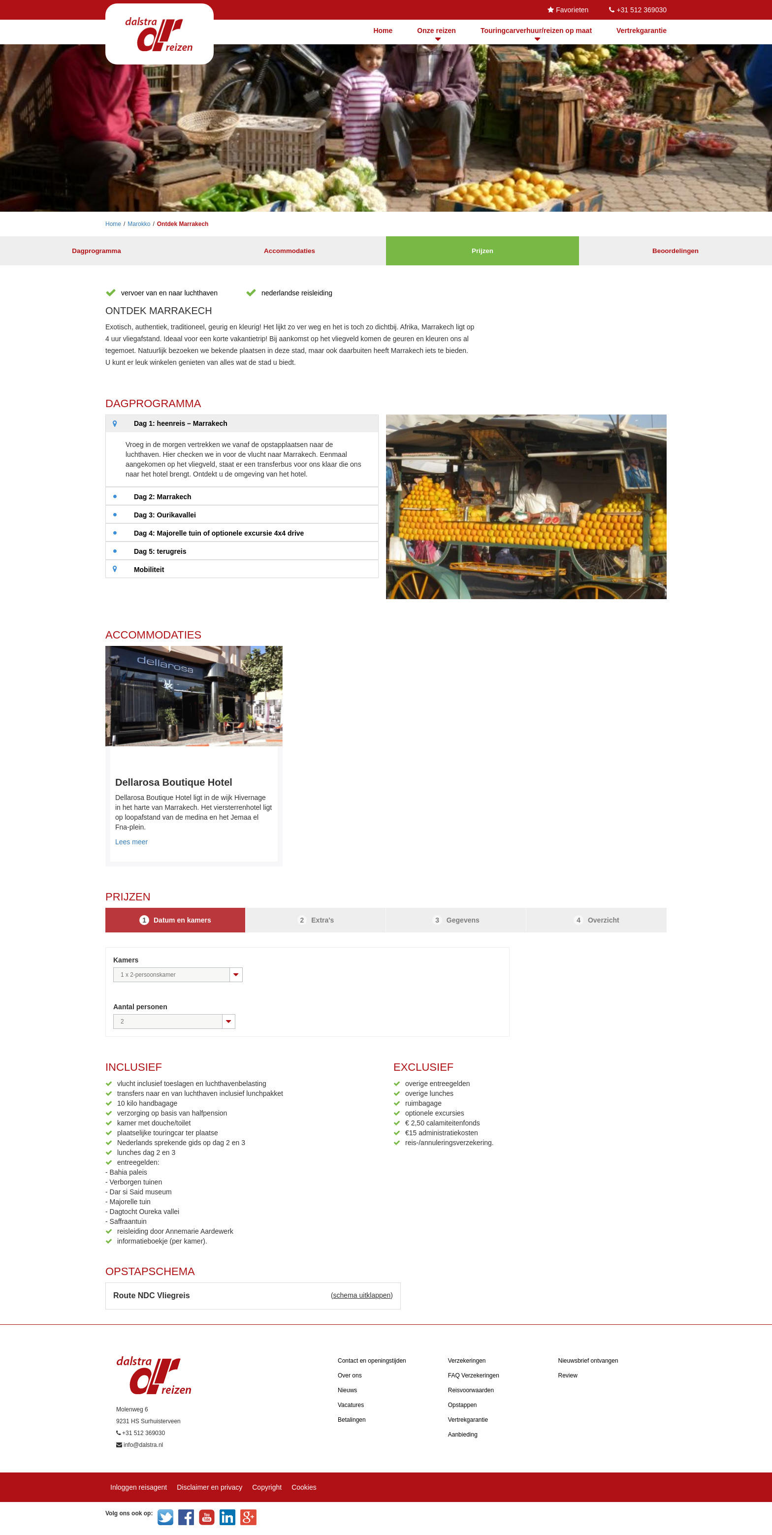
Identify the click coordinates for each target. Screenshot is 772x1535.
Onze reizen (436, 30)
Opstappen (462, 1405)
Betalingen (352, 1419)
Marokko (139, 224)
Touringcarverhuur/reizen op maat (536, 30)
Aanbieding (463, 1434)
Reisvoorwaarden (471, 1390)
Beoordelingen (675, 251)
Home (382, 30)
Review (568, 1375)
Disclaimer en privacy (209, 1487)
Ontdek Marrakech (183, 224)
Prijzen (482, 251)
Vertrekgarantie (641, 30)
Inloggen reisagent (138, 1487)
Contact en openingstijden (372, 1360)
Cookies (304, 1487)
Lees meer (131, 842)
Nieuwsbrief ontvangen (588, 1360)
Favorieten (572, 9)
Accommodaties (289, 251)
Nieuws (347, 1390)
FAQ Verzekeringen (473, 1375)
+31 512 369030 (641, 9)
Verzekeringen (467, 1360)
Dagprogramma (96, 251)
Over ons (350, 1375)
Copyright (267, 1487)
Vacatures (351, 1405)
